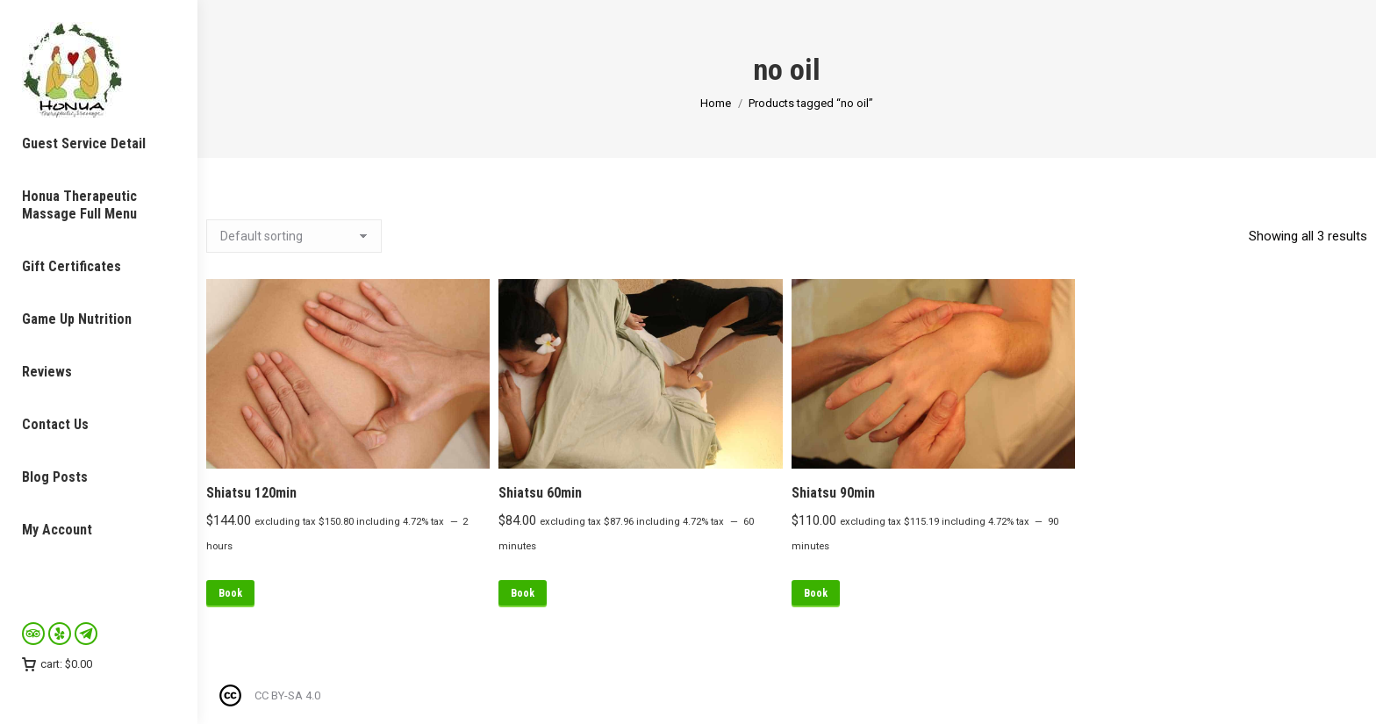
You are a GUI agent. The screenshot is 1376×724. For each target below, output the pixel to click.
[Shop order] (294, 236)
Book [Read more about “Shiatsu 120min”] (230, 593)
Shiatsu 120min (251, 492)
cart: (57, 663)
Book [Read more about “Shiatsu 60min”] (522, 593)
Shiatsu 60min (540, 492)
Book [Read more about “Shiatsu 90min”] (816, 593)
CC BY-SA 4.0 (287, 695)
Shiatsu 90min (833, 492)
